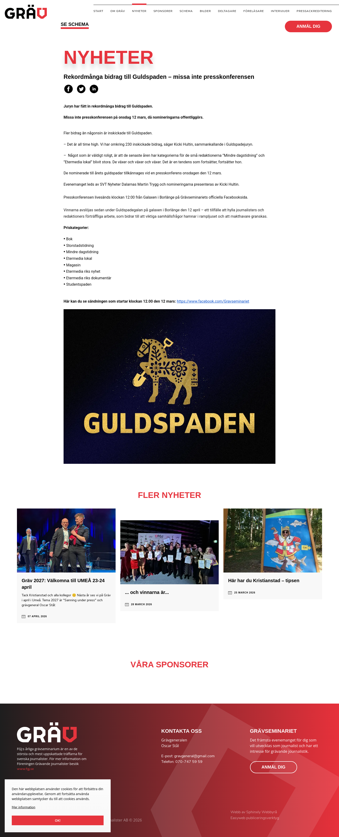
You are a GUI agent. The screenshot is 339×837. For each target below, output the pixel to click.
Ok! (58, 820)
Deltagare (227, 11)
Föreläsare (253, 11)
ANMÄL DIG (308, 26)
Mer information (23, 807)
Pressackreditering (314, 11)
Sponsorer (163, 11)
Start (98, 11)
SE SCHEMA (75, 24)
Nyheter (139, 11)
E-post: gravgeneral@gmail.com (188, 756)
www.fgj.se (25, 769)
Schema (186, 11)
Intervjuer (280, 11)
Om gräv (117, 11)
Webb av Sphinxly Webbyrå (253, 812)
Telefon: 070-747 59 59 (181, 761)
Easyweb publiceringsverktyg (254, 818)
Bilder (205, 11)
